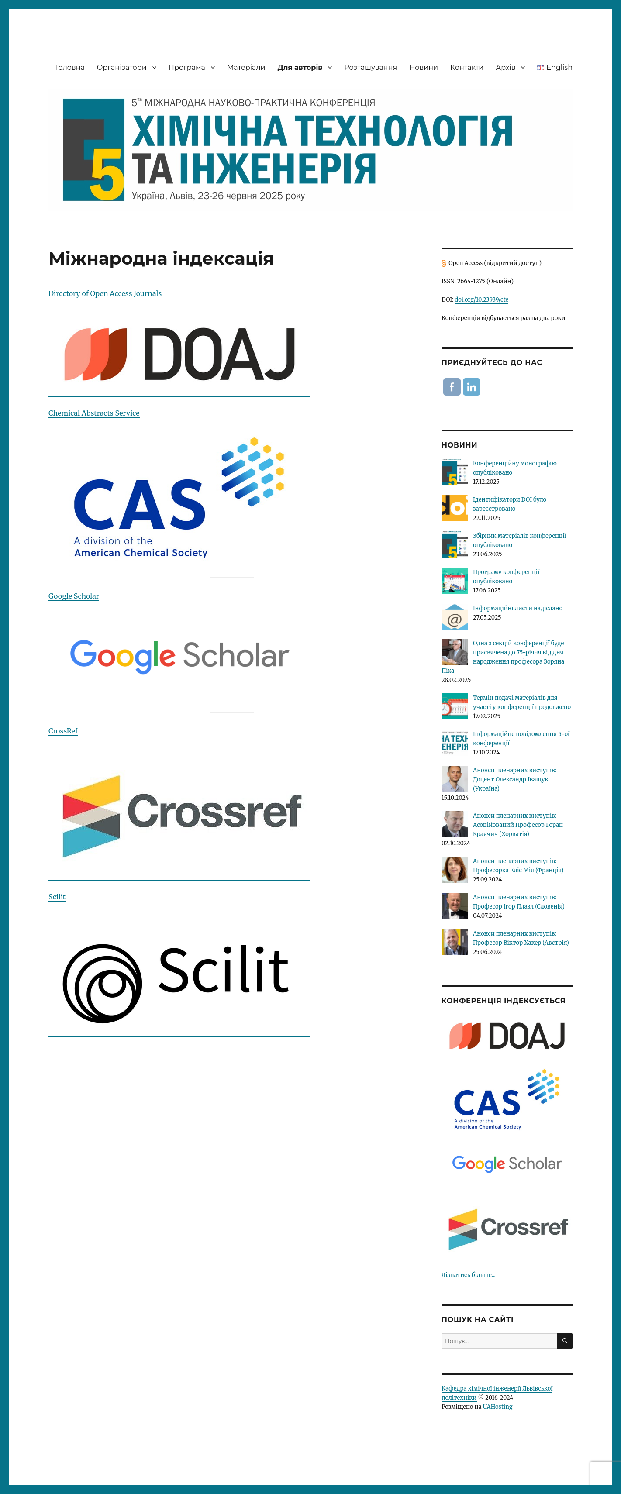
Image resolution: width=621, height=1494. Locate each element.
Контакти (466, 67)
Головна (70, 67)
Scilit (57, 896)
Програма (187, 67)
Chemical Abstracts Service (94, 413)
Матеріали (246, 67)
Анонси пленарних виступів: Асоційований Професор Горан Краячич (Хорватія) (518, 825)
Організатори (122, 67)
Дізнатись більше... (469, 1275)
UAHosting (497, 1407)
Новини (423, 67)
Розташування (370, 67)
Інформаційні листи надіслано (517, 608)
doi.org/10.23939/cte (481, 299)
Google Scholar (73, 596)
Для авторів (300, 67)
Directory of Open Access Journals (105, 293)
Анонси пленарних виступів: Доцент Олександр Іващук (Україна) (514, 779)
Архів (505, 67)
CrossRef (63, 730)
